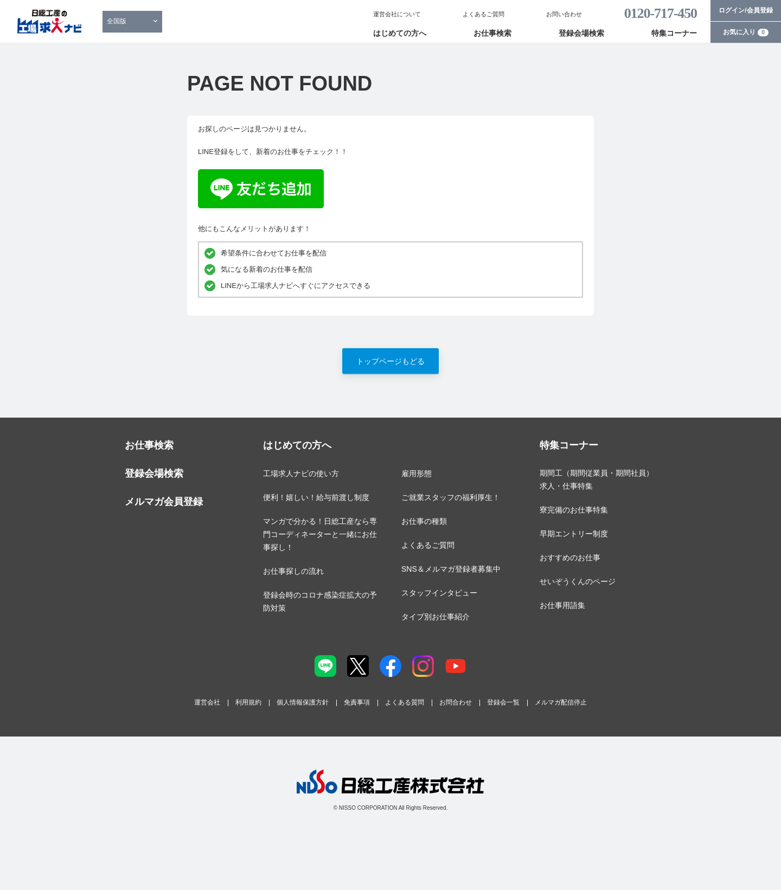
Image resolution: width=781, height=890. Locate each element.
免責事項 (357, 702)
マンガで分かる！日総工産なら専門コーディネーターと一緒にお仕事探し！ (320, 534)
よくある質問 (404, 702)
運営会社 (207, 702)
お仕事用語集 (562, 605)
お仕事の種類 (424, 521)
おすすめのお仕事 (570, 557)
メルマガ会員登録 (164, 501)
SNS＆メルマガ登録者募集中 (451, 569)
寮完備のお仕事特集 (574, 509)
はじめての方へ (399, 33)
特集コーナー (674, 33)
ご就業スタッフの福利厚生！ (450, 497)
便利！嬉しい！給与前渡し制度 (316, 497)
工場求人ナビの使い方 (301, 473)
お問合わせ (455, 702)
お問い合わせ (564, 14)
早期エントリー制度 (574, 533)
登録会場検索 (581, 33)
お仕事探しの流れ (293, 571)
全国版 (116, 21)
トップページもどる (390, 361)
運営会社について (397, 14)
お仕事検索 (492, 33)
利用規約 (248, 702)
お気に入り (746, 32)
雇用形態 (416, 473)
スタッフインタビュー (439, 592)
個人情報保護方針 (303, 702)
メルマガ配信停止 (561, 702)
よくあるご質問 (483, 14)
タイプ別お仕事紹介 (435, 616)
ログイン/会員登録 (745, 10)
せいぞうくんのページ (578, 581)
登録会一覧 (503, 702)
